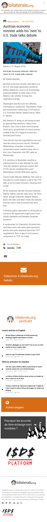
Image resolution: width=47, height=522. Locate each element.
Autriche (11, 248)
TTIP (19, 248)
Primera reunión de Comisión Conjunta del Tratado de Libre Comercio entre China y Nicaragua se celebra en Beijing (25, 388)
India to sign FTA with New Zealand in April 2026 (23, 354)
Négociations (13, 21)
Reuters (16, 244)
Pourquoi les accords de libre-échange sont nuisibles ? (18, 424)
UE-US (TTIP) (28, 21)
